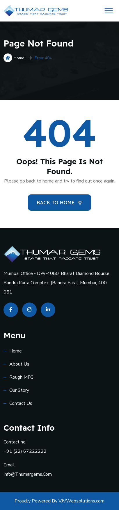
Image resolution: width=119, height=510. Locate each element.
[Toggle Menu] (109, 10)
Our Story (19, 390)
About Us (19, 364)
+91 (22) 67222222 (25, 451)
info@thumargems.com (27, 474)
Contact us (20, 403)
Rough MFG (21, 377)
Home (13, 57)
